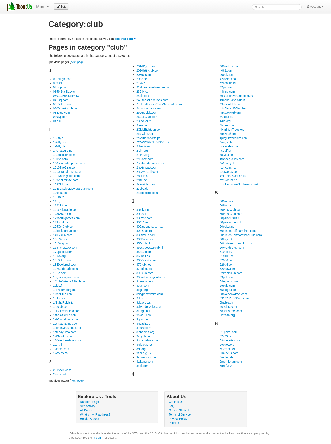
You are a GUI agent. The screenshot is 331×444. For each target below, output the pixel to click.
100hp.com (60, 159)
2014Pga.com (145, 66)
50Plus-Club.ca (230, 209)
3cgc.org (142, 290)
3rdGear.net (144, 344)
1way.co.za (60, 353)
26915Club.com (146, 117)
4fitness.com (228, 125)
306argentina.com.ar (149, 226)
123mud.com (61, 222)
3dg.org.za (143, 302)
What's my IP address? (95, 414)
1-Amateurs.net (63, 150)
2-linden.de (60, 374)
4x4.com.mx (228, 167)
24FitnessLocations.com (152, 100)
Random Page (89, 402)
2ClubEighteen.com (149, 129)
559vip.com (227, 285)
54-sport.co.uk (229, 281)
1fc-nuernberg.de (64, 290)
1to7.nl (57, 344)
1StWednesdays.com (67, 340)
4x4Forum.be (228, 180)
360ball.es (143, 256)
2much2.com (144, 159)
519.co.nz (226, 252)
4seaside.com (229, 146)
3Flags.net (143, 311)
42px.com (226, 87)
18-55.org (59, 256)
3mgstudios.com (147, 340)
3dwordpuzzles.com (149, 306)
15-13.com (60, 239)
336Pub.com (144, 239)
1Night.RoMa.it (63, 302)
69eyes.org (227, 344)
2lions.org (142, 155)
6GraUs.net (227, 349)
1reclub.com (61, 306)
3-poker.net (143, 209)
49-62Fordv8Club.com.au (236, 95)
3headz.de (143, 323)
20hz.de (141, 79)
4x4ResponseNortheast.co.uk (239, 184)
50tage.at (226, 239)
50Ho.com (226, 205)
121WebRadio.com (65, 209)
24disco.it (142, 95)
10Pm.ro (58, 197)
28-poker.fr (143, 121)
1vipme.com (61, 349)
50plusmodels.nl (230, 222)
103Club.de (60, 184)
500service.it (228, 201)
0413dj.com (60, 100)
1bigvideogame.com (66, 277)
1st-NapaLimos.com (66, 323)
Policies (174, 423)
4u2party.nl (227, 163)
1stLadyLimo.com (64, 332)
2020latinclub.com (148, 70)
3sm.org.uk (143, 353)
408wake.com (229, 66)
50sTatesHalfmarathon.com (238, 230)
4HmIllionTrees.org (232, 129)
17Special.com (62, 252)
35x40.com (143, 252)
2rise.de (141, 180)
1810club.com (62, 260)
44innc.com (227, 91)
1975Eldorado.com (65, 268)
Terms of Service (180, 414)
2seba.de (142, 188)
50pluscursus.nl (230, 218)
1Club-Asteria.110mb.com (70, 281)
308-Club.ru (144, 230)
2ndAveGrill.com (147, 171)
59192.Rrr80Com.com (234, 298)
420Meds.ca (228, 79)
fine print (98, 437)
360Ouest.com (146, 260)
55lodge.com (228, 290)
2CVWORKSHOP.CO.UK (153, 142)
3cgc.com (142, 285)
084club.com (61, 112)
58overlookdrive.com (233, 294)
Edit (61, 6)
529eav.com (228, 268)
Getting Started (179, 410)
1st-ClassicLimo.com (66, 311)
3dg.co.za (142, 298)
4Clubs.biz (226, 117)
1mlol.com (59, 298)
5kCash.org (227, 315)
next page (77, 62)
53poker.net (227, 277)
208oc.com (143, 74)
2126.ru (141, 83)
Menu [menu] (42, 6)
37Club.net (143, 264)
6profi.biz (226, 365)
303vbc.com (144, 218)
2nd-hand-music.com (150, 163)
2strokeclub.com (147, 192)
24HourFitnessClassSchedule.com (159, 104)
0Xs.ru (57, 121)
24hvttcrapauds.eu (148, 108)
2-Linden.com (62, 370)
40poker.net (227, 74)
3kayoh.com (144, 336)
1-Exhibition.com (64, 155)
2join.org (142, 150)
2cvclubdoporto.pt (148, 138)
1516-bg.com (61, 243)
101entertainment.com (67, 171)
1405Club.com (62, 235)
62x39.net (226, 336)
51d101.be (227, 256)
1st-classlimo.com (64, 315)
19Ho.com (59, 273)
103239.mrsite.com (65, 180)
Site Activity (87, 406)
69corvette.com (230, 340)
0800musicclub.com (66, 108)
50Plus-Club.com (231, 214)
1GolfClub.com (63, 294)
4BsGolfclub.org (230, 112)
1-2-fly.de (59, 146)
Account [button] (315, 6)
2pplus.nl (142, 176)
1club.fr (58, 285)
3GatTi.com (144, 315)
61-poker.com (229, 332)
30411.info (143, 222)
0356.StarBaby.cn (64, 91)
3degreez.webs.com (149, 294)
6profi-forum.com (231, 361)
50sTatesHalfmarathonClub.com (241, 235)
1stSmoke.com (63, 336)
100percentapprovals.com (70, 163)
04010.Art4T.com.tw (66, 95)
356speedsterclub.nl (149, 247)
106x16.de (60, 192)
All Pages (86, 410)
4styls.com (227, 155)
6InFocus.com (229, 353)
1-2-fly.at (58, 138)
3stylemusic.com (147, 357)
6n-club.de (226, 357)
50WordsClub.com (232, 247)
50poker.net (227, 226)
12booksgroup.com (65, 230)
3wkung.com (144, 361)
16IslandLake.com (65, 247)
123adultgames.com (66, 218)
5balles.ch (226, 302)
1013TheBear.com (65, 167)
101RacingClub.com (66, 176)
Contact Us (176, 402)
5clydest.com (228, 306)
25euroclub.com (146, 112)
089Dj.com (60, 117)
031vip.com (60, 87)
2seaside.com (145, 184)
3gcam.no (142, 319)
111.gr (57, 201)
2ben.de (141, 125)
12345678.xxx (62, 214)
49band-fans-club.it (232, 100)
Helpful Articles (90, 418)
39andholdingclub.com (151, 277)
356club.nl (143, 243)
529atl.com (227, 264)
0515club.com (62, 104)
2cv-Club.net (144, 133)
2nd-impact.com (146, 167)
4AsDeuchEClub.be (233, 108)
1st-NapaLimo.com (65, 319)
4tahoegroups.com (232, 159)
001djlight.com (62, 79)
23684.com (143, 91)
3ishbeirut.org (145, 332)
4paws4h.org (228, 133)
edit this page (124, 38)
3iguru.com (143, 327)
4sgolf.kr (225, 150)
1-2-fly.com (60, 142)
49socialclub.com (231, 104)
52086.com (227, 260)
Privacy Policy (178, 418)
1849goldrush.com (65, 264)
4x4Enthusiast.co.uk (233, 176)
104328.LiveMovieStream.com (73, 188)
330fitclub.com (145, 235)
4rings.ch (226, 142)
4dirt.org (225, 121)
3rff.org (141, 349)
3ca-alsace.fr (144, 281)
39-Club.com (144, 273)
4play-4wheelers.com (234, 138)
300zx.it (141, 214)
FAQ (172, 406)
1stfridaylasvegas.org (67, 327)
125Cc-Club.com (64, 226)
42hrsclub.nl (228, 83)
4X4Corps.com (229, 171)
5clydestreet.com (231, 311)
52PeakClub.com (231, 273)
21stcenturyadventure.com (153, 87)
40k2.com (226, 70)
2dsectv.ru (143, 146)
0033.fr (57, 83)
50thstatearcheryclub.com (237, 243)
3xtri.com (142, 365)
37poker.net (144, 268)
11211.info (60, 205)
